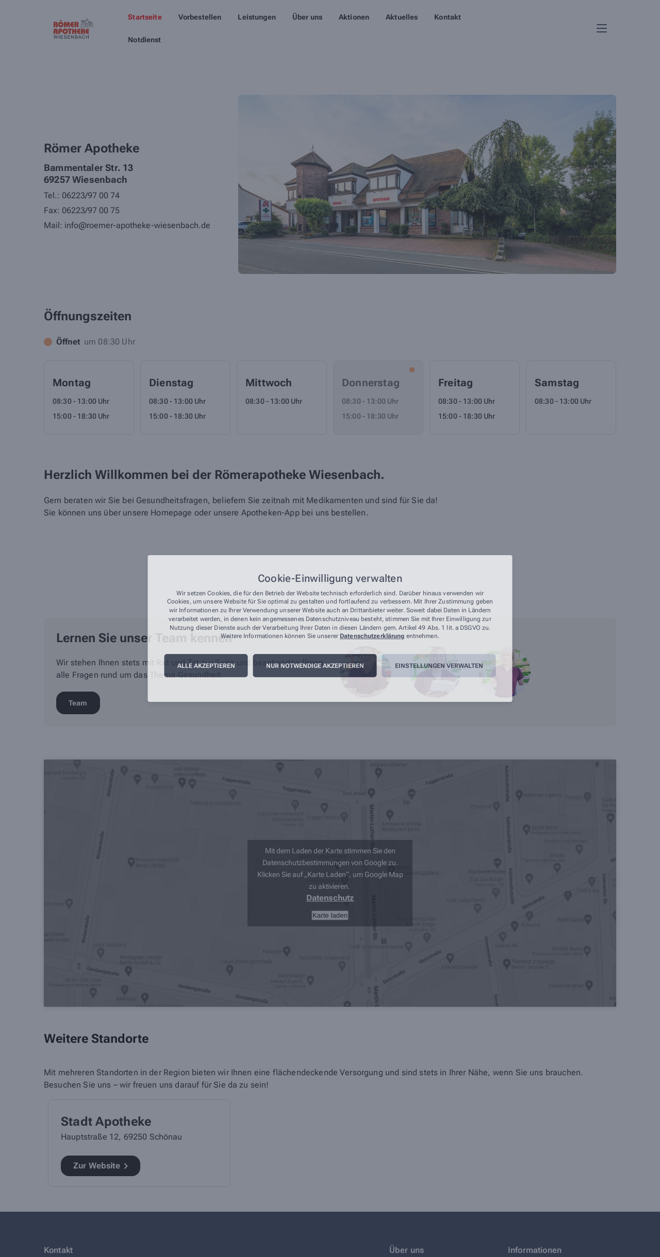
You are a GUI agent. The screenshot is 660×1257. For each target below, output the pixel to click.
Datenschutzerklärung (372, 636)
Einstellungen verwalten (439, 665)
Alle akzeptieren (206, 665)
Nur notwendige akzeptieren (315, 665)
